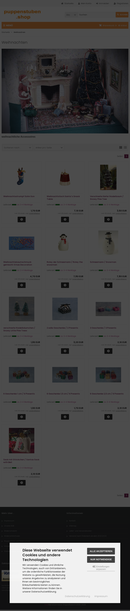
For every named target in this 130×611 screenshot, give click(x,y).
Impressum (101, 596)
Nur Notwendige (101, 559)
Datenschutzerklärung (77, 596)
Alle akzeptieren (101, 551)
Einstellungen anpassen (101, 567)
